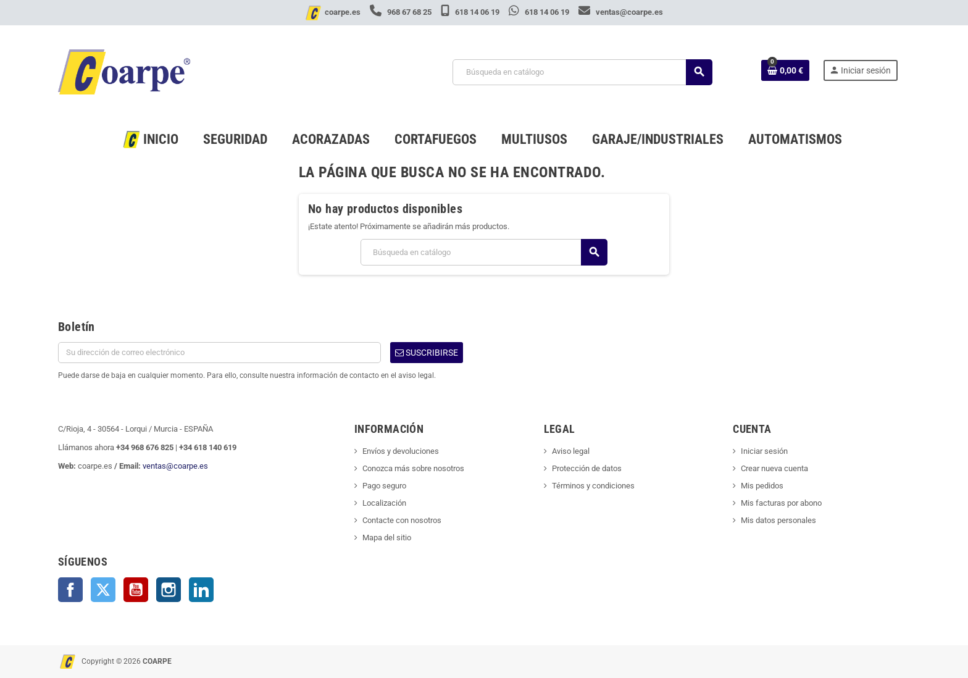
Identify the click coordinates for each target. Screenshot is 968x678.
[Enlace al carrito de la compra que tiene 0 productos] (785, 70)
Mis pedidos (762, 485)
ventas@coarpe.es (620, 12)
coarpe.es (343, 12)
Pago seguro (384, 485)
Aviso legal (571, 451)
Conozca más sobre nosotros (413, 468)
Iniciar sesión (764, 451)
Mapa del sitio (386, 537)
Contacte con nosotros (401, 520)
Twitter (103, 589)
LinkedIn (201, 589)
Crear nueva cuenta (774, 468)
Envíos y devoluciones (400, 451)
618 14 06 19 (471, 12)
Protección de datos (587, 468)
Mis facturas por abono (781, 503)
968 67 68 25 (401, 12)
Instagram (168, 589)
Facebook (70, 589)
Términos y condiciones (593, 485)
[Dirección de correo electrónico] (219, 352)
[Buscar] (582, 72)
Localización (384, 503)
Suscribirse (426, 353)
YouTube (135, 589)
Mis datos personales (778, 520)
